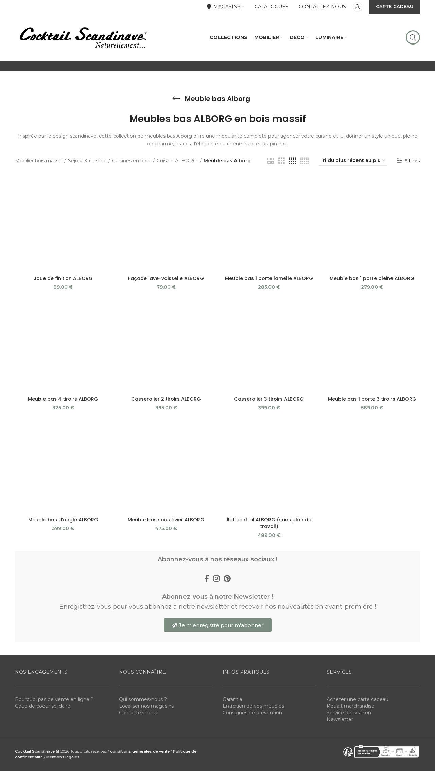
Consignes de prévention (252, 712)
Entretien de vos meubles (253, 706)
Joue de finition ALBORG (63, 278)
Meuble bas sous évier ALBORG (166, 519)
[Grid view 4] (292, 161)
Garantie (232, 699)
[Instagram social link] (216, 578)
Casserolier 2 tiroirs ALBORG (166, 399)
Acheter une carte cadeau (357, 699)
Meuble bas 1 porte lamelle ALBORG (269, 278)
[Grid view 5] (304, 161)
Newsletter (340, 719)
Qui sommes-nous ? (143, 699)
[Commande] (353, 161)
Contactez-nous (138, 712)
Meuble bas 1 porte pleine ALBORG (372, 278)
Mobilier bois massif (39, 161)
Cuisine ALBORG (177, 161)
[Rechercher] (412, 37)
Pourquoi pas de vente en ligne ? (54, 699)
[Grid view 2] (270, 161)
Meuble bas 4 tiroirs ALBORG (63, 399)
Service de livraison (349, 712)
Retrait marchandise (351, 706)
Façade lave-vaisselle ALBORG (166, 278)
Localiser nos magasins (146, 706)
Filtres (412, 161)
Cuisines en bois (131, 161)
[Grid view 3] (281, 161)
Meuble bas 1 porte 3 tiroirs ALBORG (372, 399)
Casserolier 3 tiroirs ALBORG (269, 399)
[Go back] (176, 98)
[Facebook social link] (206, 578)
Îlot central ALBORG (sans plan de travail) (269, 523)
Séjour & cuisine (87, 161)
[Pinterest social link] (227, 578)
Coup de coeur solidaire (42, 706)
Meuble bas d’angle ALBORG (63, 519)
